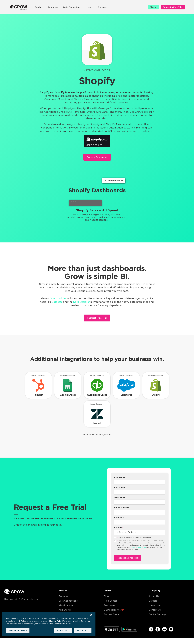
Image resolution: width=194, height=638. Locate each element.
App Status (65, 610)
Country (118, 527)
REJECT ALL (63, 630)
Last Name (120, 487)
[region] (48, 624)
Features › (53, 7)
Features (63, 596)
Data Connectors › (72, 7)
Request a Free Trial (173, 7)
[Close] (91, 615)
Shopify (44, 92)
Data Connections (68, 601)
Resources (109, 605)
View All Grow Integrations (97, 434)
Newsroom (155, 605)
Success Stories (112, 614)
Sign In (153, 7)
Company (102, 7)
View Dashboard (114, 181)
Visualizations (66, 605)
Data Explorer (81, 301)
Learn (89, 7)
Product (39, 7)
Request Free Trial (97, 318)
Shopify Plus (62, 92)
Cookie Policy (56, 621)
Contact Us (155, 610)
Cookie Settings (157, 614)
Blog (106, 596)
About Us (154, 596)
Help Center (110, 601)
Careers (153, 601)
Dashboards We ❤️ (114, 610)
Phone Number (121, 507)
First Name (120, 477)
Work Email (120, 497)
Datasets (57, 301)
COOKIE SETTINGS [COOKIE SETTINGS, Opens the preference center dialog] (18, 630)
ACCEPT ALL (83, 630)
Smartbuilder (58, 298)
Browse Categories (97, 157)
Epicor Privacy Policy (138, 547)
